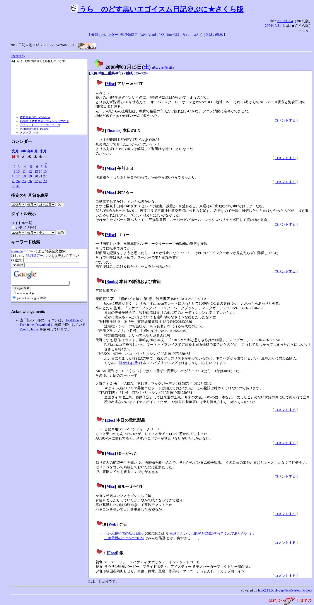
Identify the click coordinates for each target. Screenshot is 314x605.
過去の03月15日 (163, 67)
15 (45, 171)
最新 (94, 35)
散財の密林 (214, 35)
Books (111, 281)
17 (18, 176)
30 (13, 186)
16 (13, 176)
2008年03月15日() (122, 67)
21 (40, 176)
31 (18, 186)
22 (45, 176)
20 (36, 176)
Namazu (17, 251)
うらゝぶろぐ (192, 35)
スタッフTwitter (29, 132)
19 (30, 176)
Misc (110, 83)
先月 (15, 151)
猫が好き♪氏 (128, 363)
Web (112, 524)
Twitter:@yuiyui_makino (34, 128)
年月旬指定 (129, 35)
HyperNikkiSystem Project (293, 590)
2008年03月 (29, 151)
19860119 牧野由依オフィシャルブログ (44, 121)
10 (18, 171)
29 (45, 181)
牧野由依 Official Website (35, 117)
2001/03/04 (285, 21)
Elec (110, 420)
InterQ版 (173, 35)
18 (24, 176)
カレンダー (109, 35)
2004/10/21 (273, 25)
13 (36, 171)
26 (30, 181)
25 (24, 181)
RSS (162, 35)
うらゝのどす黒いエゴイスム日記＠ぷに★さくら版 (157, 9)
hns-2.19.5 (265, 590)
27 (36, 181)
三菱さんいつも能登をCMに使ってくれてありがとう (211, 533)
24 (18, 181)
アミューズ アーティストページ (40, 125)
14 (40, 171)
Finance (113, 130)
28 (40, 181)
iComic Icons (29, 329)
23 (13, 181)
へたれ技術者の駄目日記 (123, 533)
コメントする (285, 120)
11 (24, 171)
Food (112, 553)
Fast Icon (72, 320)
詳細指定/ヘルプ (38, 256)
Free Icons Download (35, 325)
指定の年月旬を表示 (29, 195)
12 (30, 171)
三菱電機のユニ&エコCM (124, 538)
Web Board (148, 35)
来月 (43, 151)
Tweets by (18, 56)
